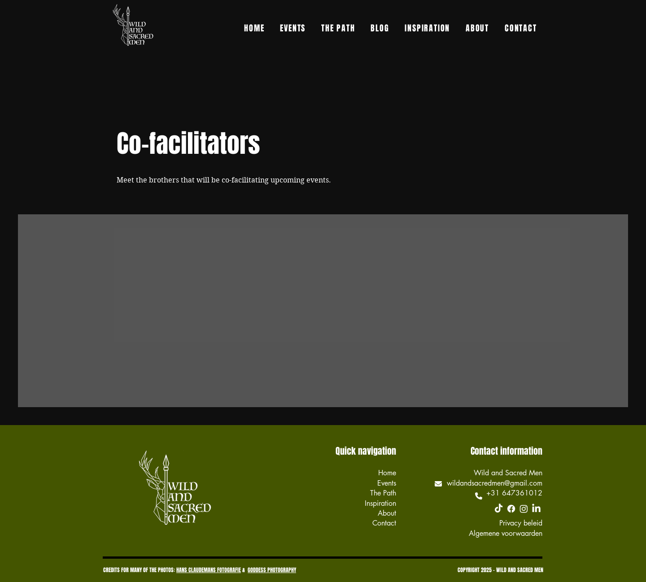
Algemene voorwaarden (505, 533)
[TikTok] (498, 509)
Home (387, 473)
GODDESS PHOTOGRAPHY (272, 570)
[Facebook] (511, 509)
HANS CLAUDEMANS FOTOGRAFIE (208, 570)
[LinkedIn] (536, 509)
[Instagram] (524, 509)
